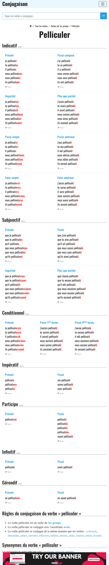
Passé (60, 230)
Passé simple (12, 137)
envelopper (48, 551)
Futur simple (12, 177)
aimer (23, 535)
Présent (9, 55)
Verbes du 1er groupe (59, 26)
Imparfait (10, 96)
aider (71, 535)
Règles (20, 47)
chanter (80, 535)
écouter (97, 535)
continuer (91, 531)
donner (63, 535)
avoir (67, 527)
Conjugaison (15, 3)
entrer (88, 535)
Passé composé (65, 55)
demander (13, 535)
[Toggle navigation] (103, 4)
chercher (33, 535)
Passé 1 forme (49, 322)
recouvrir (59, 551)
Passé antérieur (66, 137)
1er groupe (54, 522)
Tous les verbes (41, 26)
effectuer (44, 535)
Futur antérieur (65, 177)
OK (103, 15)
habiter (54, 535)
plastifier (69, 551)
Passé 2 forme (84, 322)
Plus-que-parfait (66, 96)
